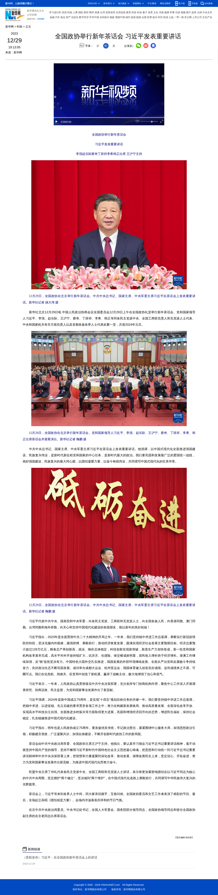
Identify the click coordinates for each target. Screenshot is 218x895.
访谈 (177, 12)
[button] (56, 121)
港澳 (97, 12)
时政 (69, 12)
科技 (134, 12)
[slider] (152, 122)
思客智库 (110, 12)
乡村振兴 (104, 17)
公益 (171, 17)
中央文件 (207, 12)
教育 (128, 12)
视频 (183, 12)
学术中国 (94, 17)
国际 (80, 12)
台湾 (102, 12)
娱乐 (155, 17)
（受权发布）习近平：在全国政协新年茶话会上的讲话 (60, 857)
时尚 (160, 17)
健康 (166, 12)
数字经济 (84, 17)
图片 (188, 12)
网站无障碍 (165, 3)
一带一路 (179, 17)
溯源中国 (120, 17)
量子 (145, 12)
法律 (199, 12)
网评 (91, 12)
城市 (127, 17)
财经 (86, 12)
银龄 (112, 17)
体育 (150, 12)
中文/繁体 (152, 3)
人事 (75, 12)
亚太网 (188, 17)
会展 (144, 17)
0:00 (63, 121)
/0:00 (68, 121)
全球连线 (121, 12)
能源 (138, 17)
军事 (172, 12)
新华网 (9, 26)
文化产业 (207, 17)
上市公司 (197, 17)
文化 (155, 12)
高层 (64, 12)
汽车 (57, 17)
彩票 (149, 17)
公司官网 (32, 15)
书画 (161, 12)
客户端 (181, 3)
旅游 (133, 17)
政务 (194, 12)
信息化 (74, 17)
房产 (68, 17)
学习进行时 (55, 12)
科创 (139, 12)
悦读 (165, 17)
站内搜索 (208, 3)
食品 (62, 17)
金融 (52, 17)
